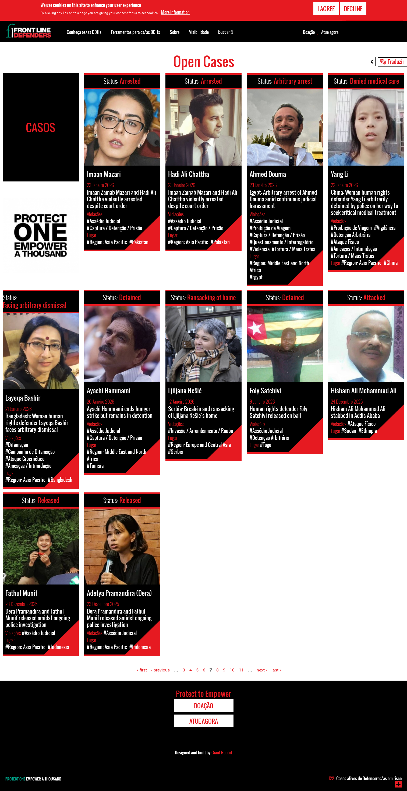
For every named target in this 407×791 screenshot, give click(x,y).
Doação (309, 32)
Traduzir (396, 61)
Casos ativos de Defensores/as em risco (365, 778)
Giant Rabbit (221, 752)
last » (276, 670)
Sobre (174, 32)
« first (141, 670)
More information (175, 12)
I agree (326, 8)
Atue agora (329, 32)
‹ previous (160, 670)
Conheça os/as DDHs (84, 32)
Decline (353, 8)
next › (262, 670)
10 (232, 670)
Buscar (225, 31)
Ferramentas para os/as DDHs (135, 32)
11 (241, 670)
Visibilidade (199, 32)
